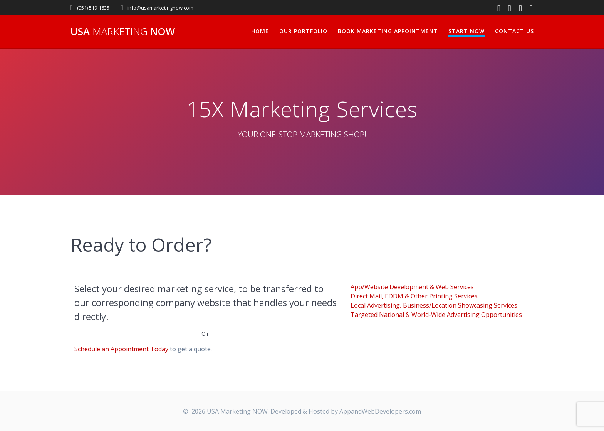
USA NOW (122, 32)
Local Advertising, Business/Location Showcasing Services (434, 305)
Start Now (466, 31)
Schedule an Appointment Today (121, 349)
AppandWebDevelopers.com (380, 411)
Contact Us (514, 31)
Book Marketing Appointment (388, 31)
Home (260, 31)
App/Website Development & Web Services (412, 287)
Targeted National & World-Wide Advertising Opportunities (436, 314)
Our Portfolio (303, 31)
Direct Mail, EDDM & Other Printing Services (414, 296)
